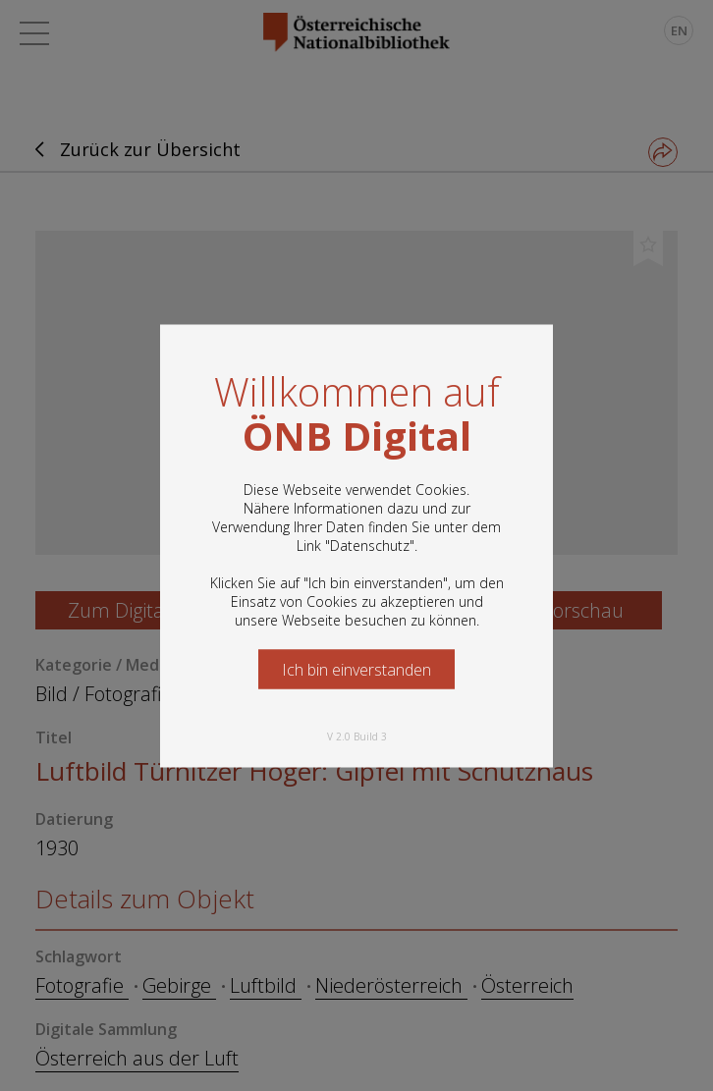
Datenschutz (370, 544)
